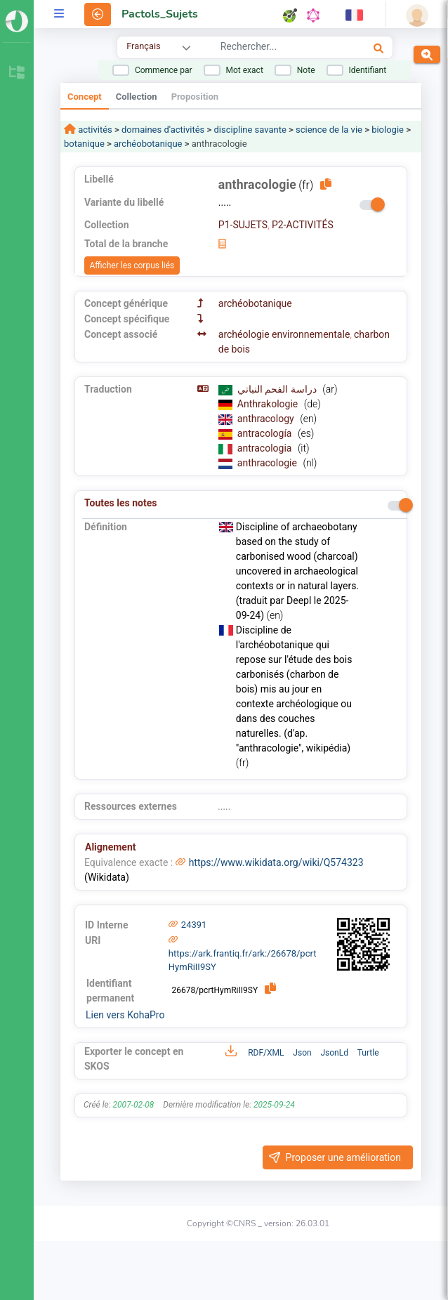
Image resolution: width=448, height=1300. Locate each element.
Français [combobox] (143, 46)
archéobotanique (148, 143)
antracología (265, 433)
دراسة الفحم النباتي (278, 389)
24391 (194, 924)
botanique (84, 143)
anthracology (266, 418)
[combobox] (275, 48)
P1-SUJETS (243, 224)
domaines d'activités (162, 129)
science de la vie (329, 129)
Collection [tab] (136, 96)
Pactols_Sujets (159, 14)
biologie (387, 129)
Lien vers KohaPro (125, 1014)
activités (94, 129)
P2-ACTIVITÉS (303, 224)
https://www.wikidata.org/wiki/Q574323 (276, 862)
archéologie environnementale (284, 334)
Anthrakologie (269, 403)
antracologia (265, 448)
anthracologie (268, 462)
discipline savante (249, 129)
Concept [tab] (84, 96)
